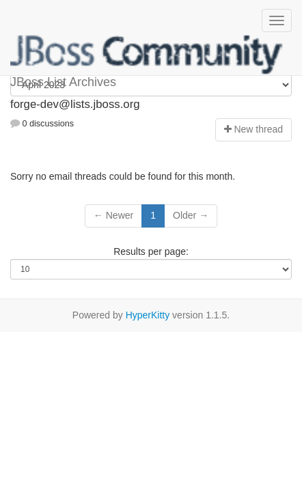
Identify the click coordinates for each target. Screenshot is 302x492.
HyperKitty (148, 315)
